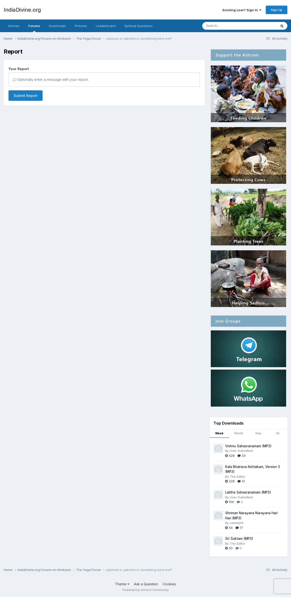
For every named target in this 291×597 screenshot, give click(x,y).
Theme (122, 584)
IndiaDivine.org (22, 10)
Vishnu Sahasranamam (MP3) (248, 446)
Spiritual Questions (138, 26)
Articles (13, 26)
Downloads (57, 26)
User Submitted (241, 451)
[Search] (226, 26)
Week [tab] (219, 433)
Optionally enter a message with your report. (50, 79)
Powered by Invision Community (146, 590)
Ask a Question (146, 584)
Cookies (169, 584)
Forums (34, 28)
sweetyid (236, 523)
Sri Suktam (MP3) (239, 539)
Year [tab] (258, 433)
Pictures (81, 26)
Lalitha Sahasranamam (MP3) (248, 492)
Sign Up (276, 10)
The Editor (237, 476)
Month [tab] (238, 433)
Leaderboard (105, 26)
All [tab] (277, 433)
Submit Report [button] (25, 95)
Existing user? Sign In (241, 10)
